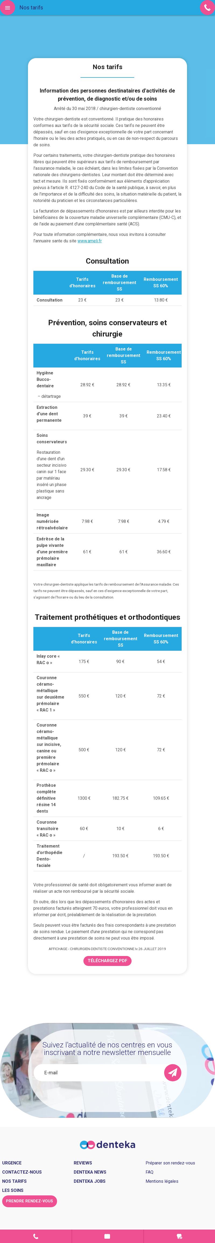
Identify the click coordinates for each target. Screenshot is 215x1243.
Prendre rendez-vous (107, 1236)
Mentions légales (162, 1181)
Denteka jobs (89, 1181)
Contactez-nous (22, 1172)
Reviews (83, 1163)
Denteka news (90, 1172)
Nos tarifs (14, 1181)
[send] (172, 1072)
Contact (36, 1236)
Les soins (12, 1190)
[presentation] (107, 1096)
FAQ (149, 1172)
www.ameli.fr (89, 240)
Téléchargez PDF (107, 960)
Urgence (179, 1236)
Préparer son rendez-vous (170, 1163)
